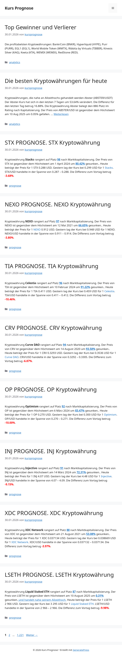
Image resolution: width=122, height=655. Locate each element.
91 (61, 468)
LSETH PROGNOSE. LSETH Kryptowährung (59, 574)
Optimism (110, 414)
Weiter (32, 635)
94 (64, 345)
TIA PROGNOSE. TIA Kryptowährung (51, 266)
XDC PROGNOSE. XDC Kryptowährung (54, 513)
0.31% (100, 595)
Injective (106, 476)
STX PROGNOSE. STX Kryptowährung (52, 142)
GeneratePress (81, 649)
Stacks (109, 167)
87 (74, 591)
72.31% (81, 472)
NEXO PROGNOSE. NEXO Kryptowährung (58, 204)
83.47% (80, 410)
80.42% (80, 163)
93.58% (90, 349)
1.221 (20, 635)
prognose (15, 185)
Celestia (109, 291)
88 (68, 530)
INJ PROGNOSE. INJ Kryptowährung (51, 451)
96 (60, 283)
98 (58, 159)
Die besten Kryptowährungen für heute (56, 80)
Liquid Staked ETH (82, 604)
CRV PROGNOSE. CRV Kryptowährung (53, 327)
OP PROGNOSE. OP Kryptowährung (51, 389)
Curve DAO (11, 357)
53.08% (91, 534)
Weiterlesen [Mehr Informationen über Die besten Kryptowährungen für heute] (61, 114)
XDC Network (19, 542)
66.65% (83, 225)
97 (57, 221)
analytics (14, 62)
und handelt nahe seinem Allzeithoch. (42, 600)
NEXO (37, 229)
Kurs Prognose (19, 8)
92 (63, 406)
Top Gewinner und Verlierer (40, 27)
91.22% (85, 287)
